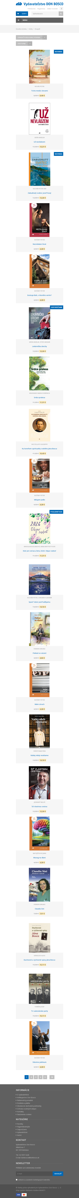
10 (52, 1077)
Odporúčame (22, 1129)
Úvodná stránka (21, 29)
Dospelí (37, 29)
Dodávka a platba (23, 1103)
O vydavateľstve (23, 1095)
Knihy (31, 29)
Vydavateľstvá (22, 1132)
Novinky (20, 1124)
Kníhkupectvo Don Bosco (26, 1097)
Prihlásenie (31, 9)
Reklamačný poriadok (25, 1100)
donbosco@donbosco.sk (30, 1158)
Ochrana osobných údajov (26, 1109)
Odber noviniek (52, 9)
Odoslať (58, 1174)
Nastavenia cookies (24, 1114)
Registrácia (41, 9)
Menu (21, 20)
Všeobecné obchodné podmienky (29, 1106)
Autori (19, 1135)
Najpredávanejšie (23, 1127)
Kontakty (20, 1111)
